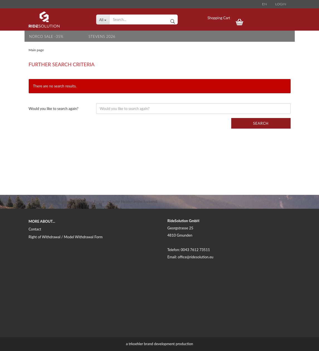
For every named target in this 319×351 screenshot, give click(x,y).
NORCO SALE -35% (46, 36)
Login (280, 4)
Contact (35, 229)
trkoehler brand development (152, 344)
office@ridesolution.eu (195, 257)
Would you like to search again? (54, 108)
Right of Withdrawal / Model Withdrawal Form (66, 237)
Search (261, 123)
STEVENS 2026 (102, 36)
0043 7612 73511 (195, 249)
